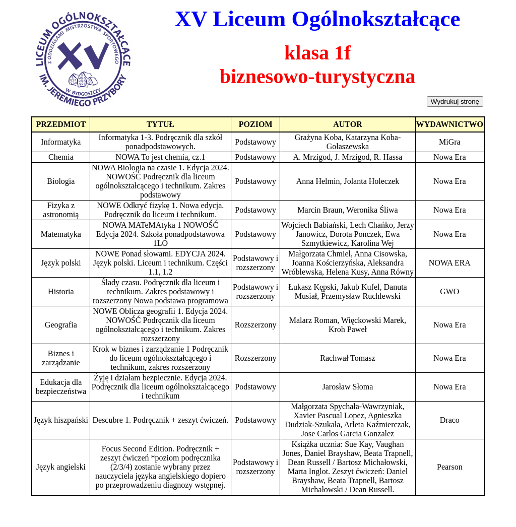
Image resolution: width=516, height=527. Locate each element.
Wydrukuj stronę (455, 101)
